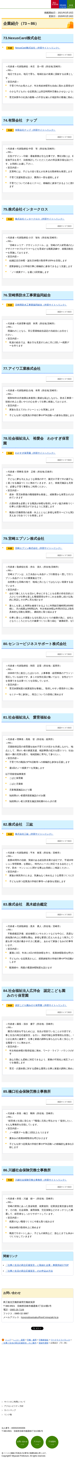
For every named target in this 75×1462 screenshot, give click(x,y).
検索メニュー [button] (70, 6)
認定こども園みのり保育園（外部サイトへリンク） (41, 1005)
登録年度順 (43, 1343)
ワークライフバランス (60, 1340)
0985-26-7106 (17, 1309)
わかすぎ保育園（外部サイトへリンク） (35, 453)
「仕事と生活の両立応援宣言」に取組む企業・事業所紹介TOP (37, 1265)
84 (5, 991)
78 (5, 438)
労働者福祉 (43, 1340)
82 (5, 824)
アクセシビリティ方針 (13, 1406)
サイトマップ (10, 1410)
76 (5, 295)
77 (5, 369)
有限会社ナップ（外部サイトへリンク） (35, 130)
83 (5, 904)
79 (5, 539)
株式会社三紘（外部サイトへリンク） (34, 834)
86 (5, 1170)
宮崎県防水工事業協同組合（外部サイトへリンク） (41, 304)
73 (5, 38)
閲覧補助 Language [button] (62, 6)
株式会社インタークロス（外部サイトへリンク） (40, 219)
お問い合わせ (22, 1441)
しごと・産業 (19, 1340)
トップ (8, 1340)
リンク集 (8, 1414)
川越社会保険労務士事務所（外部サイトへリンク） (41, 1180)
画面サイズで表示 (64, 55)
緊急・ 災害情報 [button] (55, 3)
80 (5, 644)
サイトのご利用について (14, 1402)
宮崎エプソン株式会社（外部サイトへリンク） (38, 548)
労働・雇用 (32, 1340)
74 (5, 120)
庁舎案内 (52, 1441)
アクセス (37, 1441)
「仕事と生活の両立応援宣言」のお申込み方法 (29, 1271)
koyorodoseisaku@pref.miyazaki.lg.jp (39, 1317)
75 (5, 209)
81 (5, 717)
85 (5, 1091)
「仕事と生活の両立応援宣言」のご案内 (19, 1343)
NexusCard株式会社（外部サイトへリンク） (37, 47)
